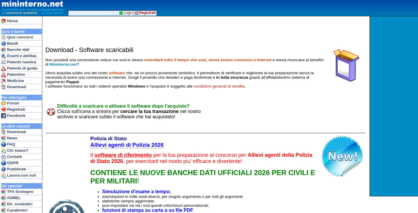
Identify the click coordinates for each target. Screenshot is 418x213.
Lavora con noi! (18, 175)
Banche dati (15, 49)
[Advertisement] (394, 106)
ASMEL (11, 198)
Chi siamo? (14, 150)
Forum (10, 103)
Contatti (11, 156)
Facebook (13, 115)
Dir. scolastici (17, 204)
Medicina (12, 80)
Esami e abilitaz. (19, 56)
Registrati (13, 109)
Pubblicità (13, 169)
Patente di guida (19, 68)
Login (126, 13)
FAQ (8, 144)
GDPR (9, 163)
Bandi (9, 43)
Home (9, 21)
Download (13, 87)
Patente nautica (18, 62)
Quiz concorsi (17, 37)
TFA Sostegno (17, 191)
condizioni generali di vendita (219, 86)
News (9, 138)
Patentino (13, 74)
